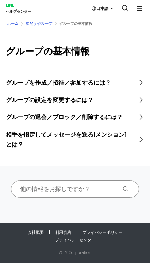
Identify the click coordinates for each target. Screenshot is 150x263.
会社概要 (36, 232)
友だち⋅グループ (39, 23)
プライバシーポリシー (102, 232)
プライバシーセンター (75, 240)
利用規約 (63, 232)
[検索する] (125, 8)
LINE (10, 5)
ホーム (12, 23)
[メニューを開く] (139, 8)
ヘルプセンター (18, 11)
